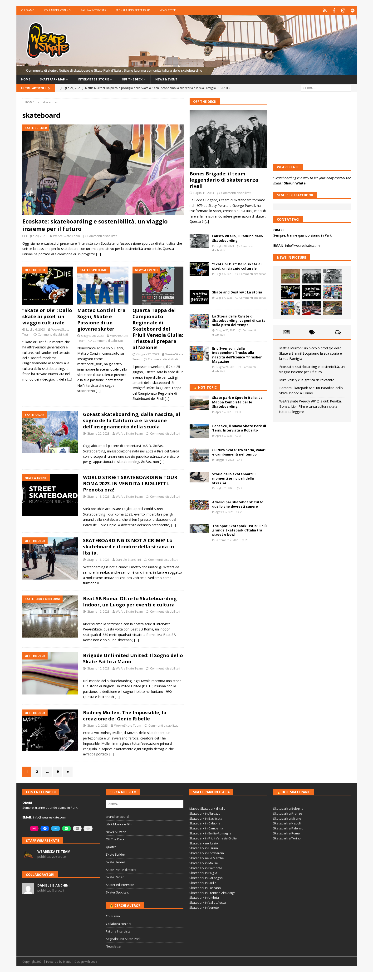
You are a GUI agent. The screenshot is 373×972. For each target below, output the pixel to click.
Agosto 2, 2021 (224, 511)
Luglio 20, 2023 (36, 235)
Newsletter (167, 10)
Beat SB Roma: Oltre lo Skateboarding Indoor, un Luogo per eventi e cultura (130, 601)
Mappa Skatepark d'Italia (207, 808)
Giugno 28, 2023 (92, 335)
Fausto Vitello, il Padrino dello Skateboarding (237, 237)
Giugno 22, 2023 (147, 354)
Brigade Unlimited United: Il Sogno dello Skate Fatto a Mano (133, 658)
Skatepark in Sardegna (206, 877)
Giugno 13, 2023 (98, 496)
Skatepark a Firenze (287, 813)
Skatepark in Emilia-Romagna (210, 833)
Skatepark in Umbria (204, 897)
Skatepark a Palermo (288, 828)
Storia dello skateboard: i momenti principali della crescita (233, 477)
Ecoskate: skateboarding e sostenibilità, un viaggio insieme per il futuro (95, 224)
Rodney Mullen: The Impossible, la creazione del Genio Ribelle (125, 715)
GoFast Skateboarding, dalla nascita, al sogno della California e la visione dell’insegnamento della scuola (131, 420)
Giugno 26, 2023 (226, 366)
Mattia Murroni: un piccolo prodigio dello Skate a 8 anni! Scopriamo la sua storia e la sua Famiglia (310, 353)
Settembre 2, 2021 (227, 539)
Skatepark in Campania (206, 828)
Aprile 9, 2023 (224, 435)
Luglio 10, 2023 (225, 245)
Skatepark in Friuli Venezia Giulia (213, 838)
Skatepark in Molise (203, 862)
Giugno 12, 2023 (98, 611)
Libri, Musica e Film (119, 824)
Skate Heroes (116, 861)
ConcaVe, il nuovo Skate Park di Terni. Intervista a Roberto (239, 427)
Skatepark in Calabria (205, 823)
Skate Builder (115, 854)
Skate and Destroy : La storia (237, 291)
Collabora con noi (57, 10)
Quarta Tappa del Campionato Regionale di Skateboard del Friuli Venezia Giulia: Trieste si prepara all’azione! (158, 328)
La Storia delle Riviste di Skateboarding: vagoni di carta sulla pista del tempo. (238, 320)
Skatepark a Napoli (287, 823)
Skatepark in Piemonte (205, 867)
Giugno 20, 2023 (98, 433)
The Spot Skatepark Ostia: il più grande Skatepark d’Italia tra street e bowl (239, 529)
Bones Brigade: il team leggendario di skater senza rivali (224, 179)
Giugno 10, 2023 (98, 668)
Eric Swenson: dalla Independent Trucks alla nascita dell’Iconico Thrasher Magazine (237, 354)
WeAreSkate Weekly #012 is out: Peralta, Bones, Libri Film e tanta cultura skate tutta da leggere (310, 406)
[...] (207, 221)
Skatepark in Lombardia (206, 853)
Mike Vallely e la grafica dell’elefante (306, 379)
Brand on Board (117, 816)
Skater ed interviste (120, 884)
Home (26, 78)
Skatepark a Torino (287, 838)
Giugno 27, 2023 (226, 330)
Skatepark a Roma (286, 833)
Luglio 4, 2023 (224, 297)
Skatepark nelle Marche (206, 858)
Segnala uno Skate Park (133, 10)
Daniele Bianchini (128, 559)
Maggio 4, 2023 (225, 459)
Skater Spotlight (117, 892)
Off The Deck (204, 101)
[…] (98, 253)
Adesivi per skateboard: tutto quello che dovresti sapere (237, 503)
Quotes (111, 846)
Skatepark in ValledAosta (207, 902)
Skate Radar (115, 877)
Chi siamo (27, 10)
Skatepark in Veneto (204, 907)
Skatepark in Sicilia (202, 882)
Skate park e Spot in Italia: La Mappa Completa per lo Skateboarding (237, 401)
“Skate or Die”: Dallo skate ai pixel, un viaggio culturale (47, 316)
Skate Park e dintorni (121, 869)
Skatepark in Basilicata (205, 818)
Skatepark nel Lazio (203, 843)
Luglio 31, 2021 (225, 488)
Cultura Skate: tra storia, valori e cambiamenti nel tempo (238, 451)
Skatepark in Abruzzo (205, 813)
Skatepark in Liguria (203, 848)
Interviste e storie (99, 78)
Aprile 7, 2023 (224, 411)
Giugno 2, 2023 (97, 725)
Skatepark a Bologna (288, 808)
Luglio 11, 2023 (203, 192)
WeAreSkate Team (66, 235)
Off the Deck (141, 78)
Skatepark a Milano (287, 818)
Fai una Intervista (93, 10)
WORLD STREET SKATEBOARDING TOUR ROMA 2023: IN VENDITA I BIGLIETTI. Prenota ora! (130, 483)
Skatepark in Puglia (203, 872)
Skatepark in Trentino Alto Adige (212, 892)
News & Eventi (179, 78)
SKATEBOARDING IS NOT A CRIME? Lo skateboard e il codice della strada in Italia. (128, 546)
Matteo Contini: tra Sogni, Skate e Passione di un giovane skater (101, 319)
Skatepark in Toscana (205, 887)
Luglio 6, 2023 (35, 329)
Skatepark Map (55, 78)
